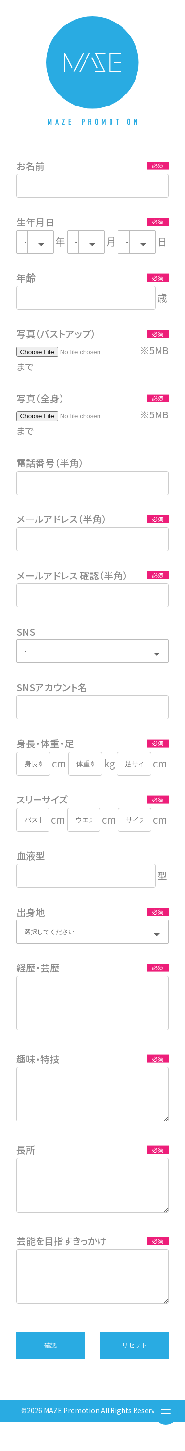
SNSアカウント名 (51, 687)
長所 (26, 1164)
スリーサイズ (42, 799)
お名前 (30, 166)
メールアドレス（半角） (61, 519)
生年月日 (35, 222)
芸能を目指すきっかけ (61, 1262)
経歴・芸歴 (38, 968)
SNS (25, 631)
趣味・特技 (38, 1066)
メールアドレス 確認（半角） (72, 575)
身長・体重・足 (45, 743)
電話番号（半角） (50, 463)
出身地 (30, 912)
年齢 (26, 277)
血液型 (30, 855)
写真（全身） (40, 398)
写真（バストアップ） (56, 334)
